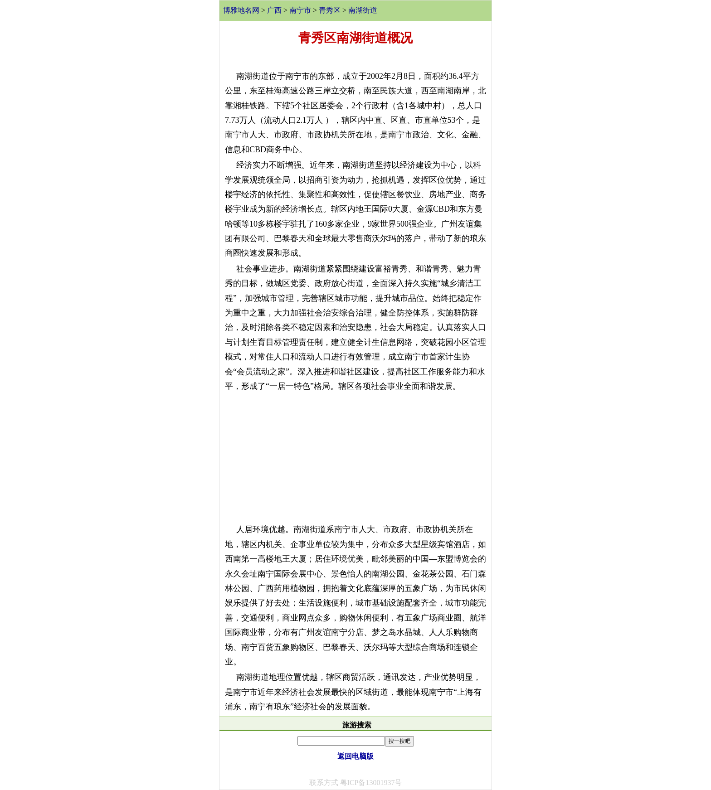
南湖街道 (362, 10)
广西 (274, 10)
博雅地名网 (241, 10)
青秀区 (330, 10)
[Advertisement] (355, 457)
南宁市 (300, 10)
